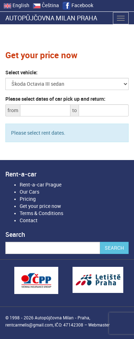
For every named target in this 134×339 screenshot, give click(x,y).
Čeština (46, 5)
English (16, 5)
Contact (29, 220)
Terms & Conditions (41, 213)
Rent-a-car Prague (40, 185)
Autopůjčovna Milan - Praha (62, 317)
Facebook (78, 5)
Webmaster (99, 325)
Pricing (28, 199)
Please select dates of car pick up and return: (55, 99)
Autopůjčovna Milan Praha (51, 18)
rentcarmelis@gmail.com (29, 325)
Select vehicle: (21, 72)
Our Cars (29, 192)
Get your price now (40, 206)
